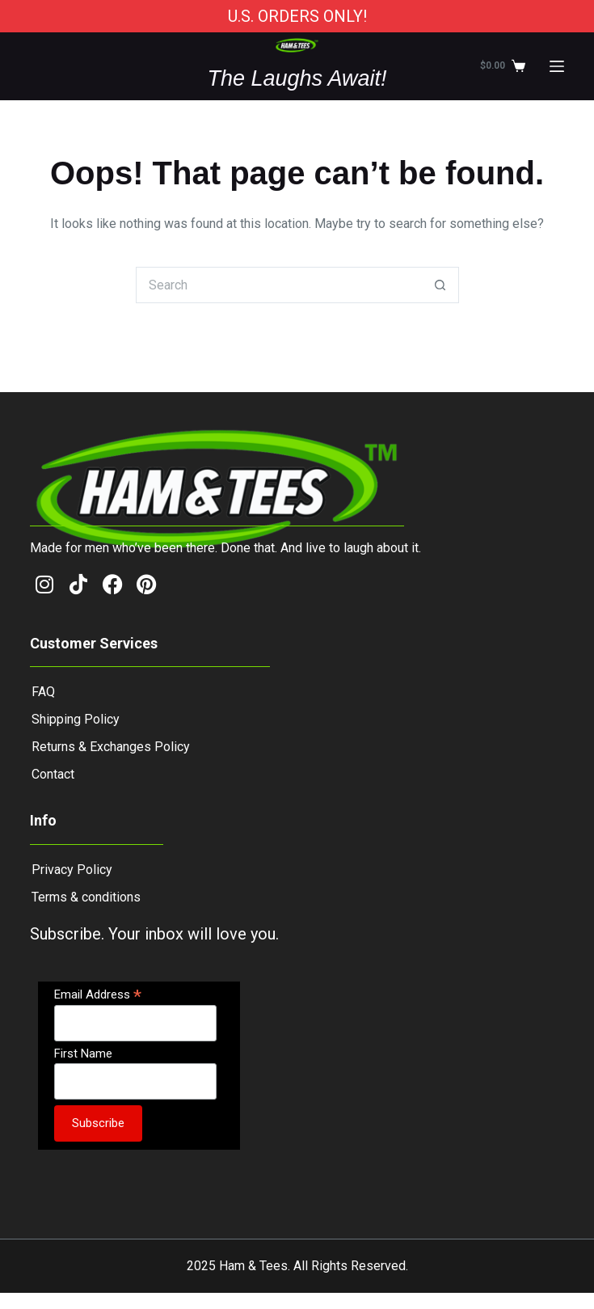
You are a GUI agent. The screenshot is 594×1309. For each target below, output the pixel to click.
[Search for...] (279, 285)
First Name (83, 1053)
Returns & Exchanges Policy (111, 746)
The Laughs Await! (296, 78)
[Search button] (441, 285)
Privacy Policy (72, 869)
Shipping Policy (76, 719)
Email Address (97, 994)
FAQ (43, 691)
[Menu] (557, 66)
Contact (53, 774)
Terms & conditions (86, 897)
